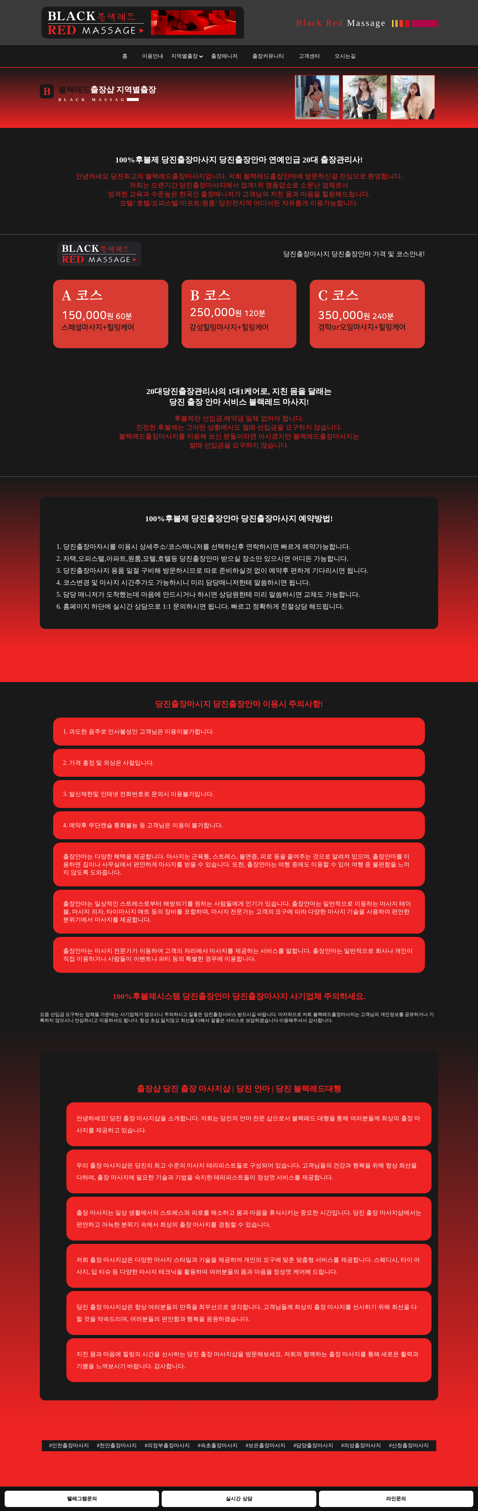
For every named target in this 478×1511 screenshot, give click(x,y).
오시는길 (345, 56)
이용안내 (152, 56)
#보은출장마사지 (265, 1445)
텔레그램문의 (82, 1498)
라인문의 (396, 1498)
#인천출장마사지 (69, 1445)
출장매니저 (224, 56)
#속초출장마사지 (218, 1445)
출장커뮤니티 (268, 56)
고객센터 (309, 56)
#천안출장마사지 (117, 1445)
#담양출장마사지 (313, 1445)
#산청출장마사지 (409, 1445)
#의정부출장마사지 (167, 1445)
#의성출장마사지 (361, 1445)
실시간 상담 (239, 1498)
